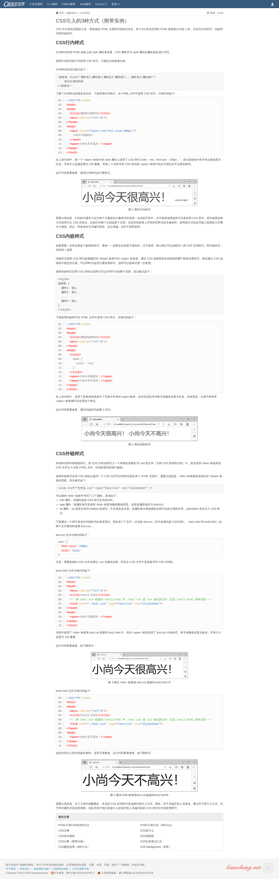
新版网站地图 (41, 868)
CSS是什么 (147, 830)
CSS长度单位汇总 (151, 841)
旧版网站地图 (60, 868)
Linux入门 (101, 4)
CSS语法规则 (66, 835)
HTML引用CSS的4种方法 (73, 825)
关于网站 (11, 868)
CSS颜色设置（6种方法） (74, 846)
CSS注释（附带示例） (72, 841)
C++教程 (52, 4)
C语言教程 (36, 4)
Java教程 (85, 4)
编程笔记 (72, 12)
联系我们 (25, 868)
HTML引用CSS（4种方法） (157, 825)
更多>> (115, 4)
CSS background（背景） (155, 846)
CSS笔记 (85, 12)
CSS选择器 (147, 835)
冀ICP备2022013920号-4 (80, 872)
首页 (61, 12)
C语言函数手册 (80, 868)
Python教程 (69, 4)
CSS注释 (63, 830)
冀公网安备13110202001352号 (136, 872)
